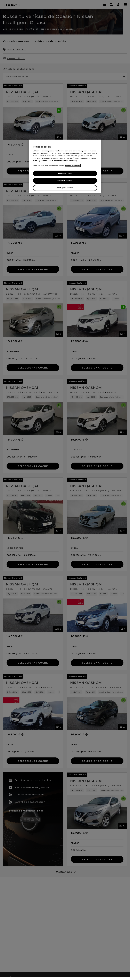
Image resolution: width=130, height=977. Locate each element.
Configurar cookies (65, 188)
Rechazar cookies (64, 181)
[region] (65, 166)
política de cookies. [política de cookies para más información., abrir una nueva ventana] (72, 166)
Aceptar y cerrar (65, 173)
